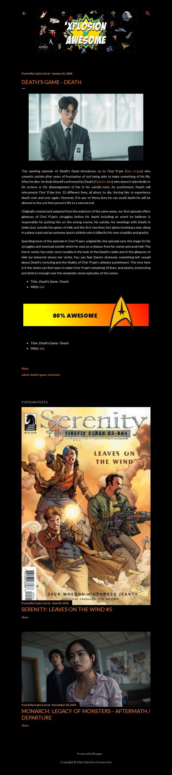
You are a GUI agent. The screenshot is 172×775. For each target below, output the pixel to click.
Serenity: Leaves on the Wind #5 (67, 609)
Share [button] (25, 368)
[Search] (147, 12)
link (42, 287)
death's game (38, 374)
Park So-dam (103, 181)
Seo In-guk (134, 171)
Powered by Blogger (86, 753)
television (54, 374)
